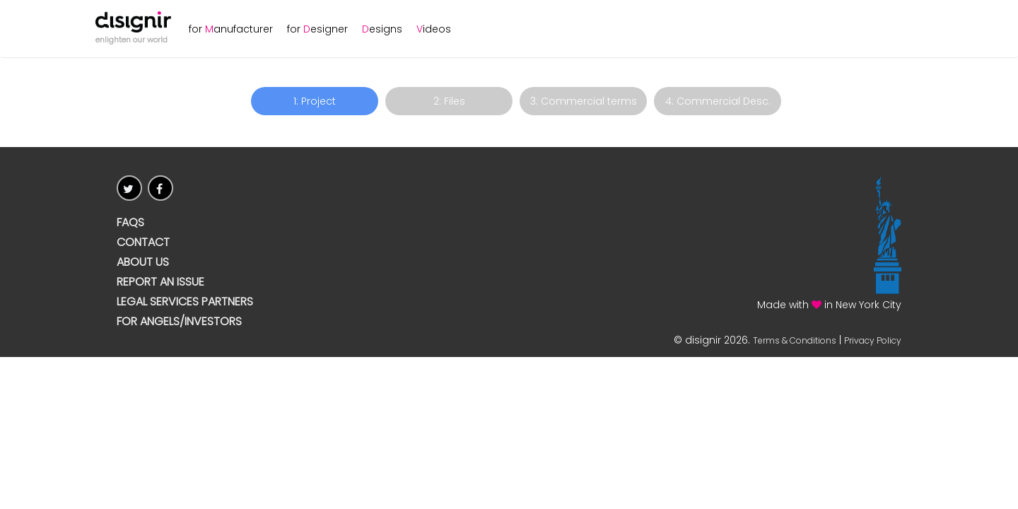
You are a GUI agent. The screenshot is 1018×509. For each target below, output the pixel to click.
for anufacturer (231, 29)
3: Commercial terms (583, 101)
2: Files (449, 101)
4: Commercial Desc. (718, 101)
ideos (433, 29)
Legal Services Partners (185, 302)
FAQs (130, 222)
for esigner (317, 29)
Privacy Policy (872, 340)
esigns (382, 29)
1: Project (314, 101)
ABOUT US (143, 262)
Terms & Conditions (794, 340)
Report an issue (160, 282)
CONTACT (143, 242)
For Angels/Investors (179, 321)
